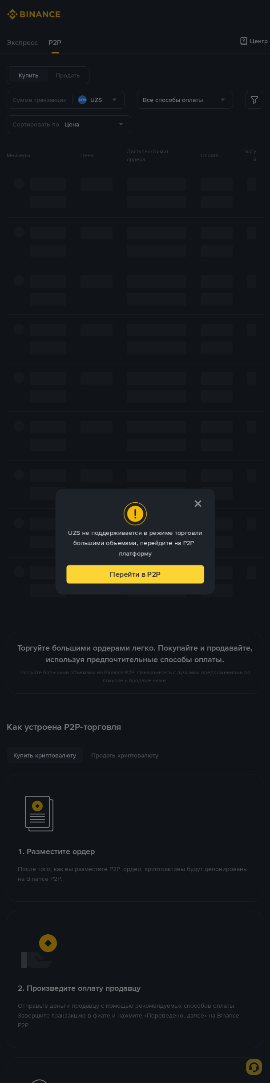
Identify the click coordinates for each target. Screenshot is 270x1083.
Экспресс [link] (22, 42)
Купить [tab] (29, 75)
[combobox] (98, 100)
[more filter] (254, 100)
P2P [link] (54, 42)
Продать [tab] (68, 75)
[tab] (22, 42)
